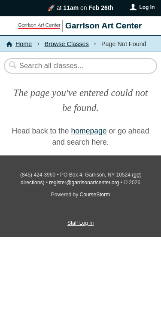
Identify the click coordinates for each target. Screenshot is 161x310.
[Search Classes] (76, 66)
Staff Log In (80, 223)
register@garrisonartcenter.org (84, 183)
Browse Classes (67, 43)
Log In (147, 7)
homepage (88, 131)
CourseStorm (95, 195)
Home (23, 43)
